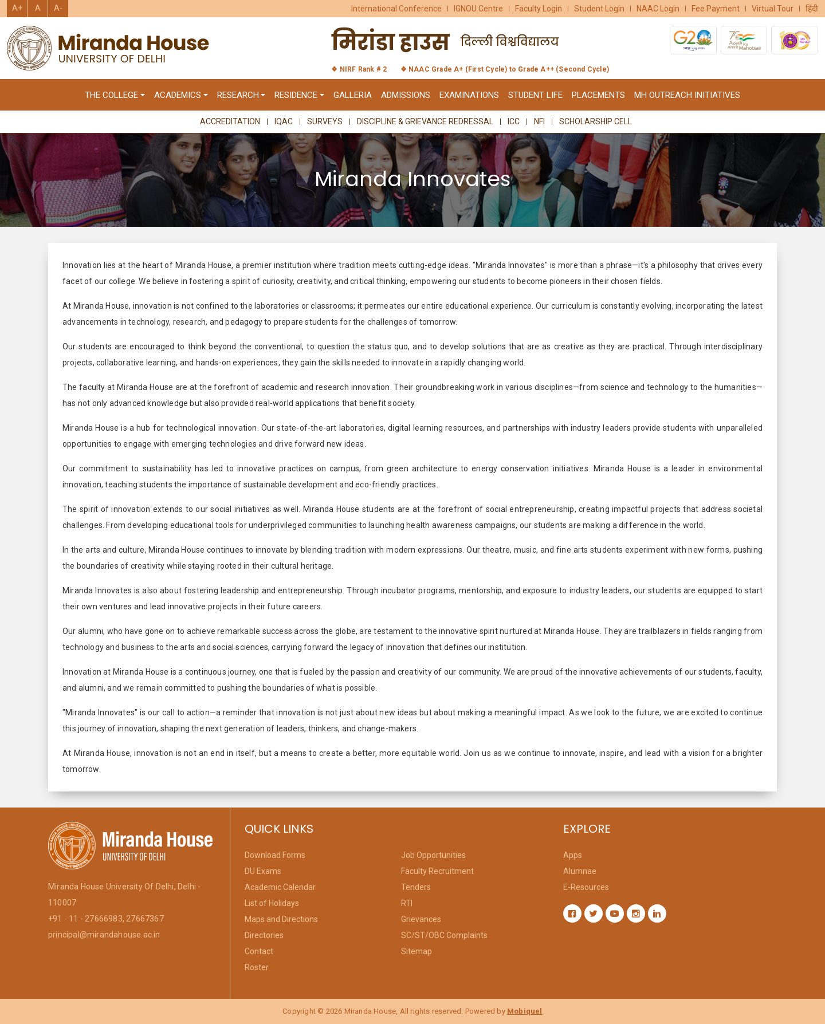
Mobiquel (525, 1011)
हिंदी (812, 8)
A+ (17, 8)
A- (58, 8)
